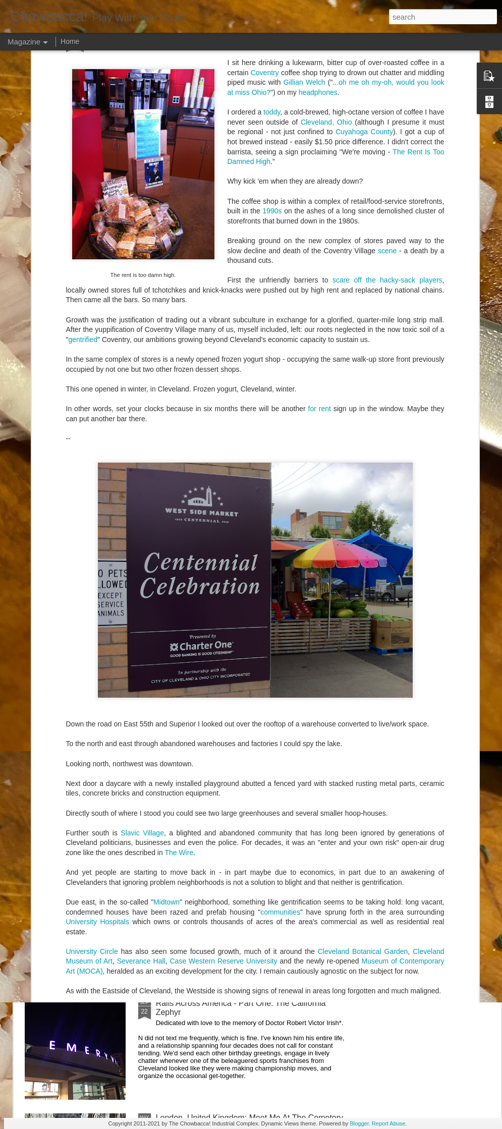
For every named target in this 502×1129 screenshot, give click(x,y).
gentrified (82, 102)
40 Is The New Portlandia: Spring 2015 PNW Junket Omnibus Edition (313, 473)
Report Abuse (389, 1123)
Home (70, 41)
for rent (319, 171)
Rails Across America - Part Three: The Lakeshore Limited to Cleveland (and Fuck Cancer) (245, 778)
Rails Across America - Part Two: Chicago (230, 888)
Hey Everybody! (184, 545)
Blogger (359, 1123)
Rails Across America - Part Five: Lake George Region (202, 469)
